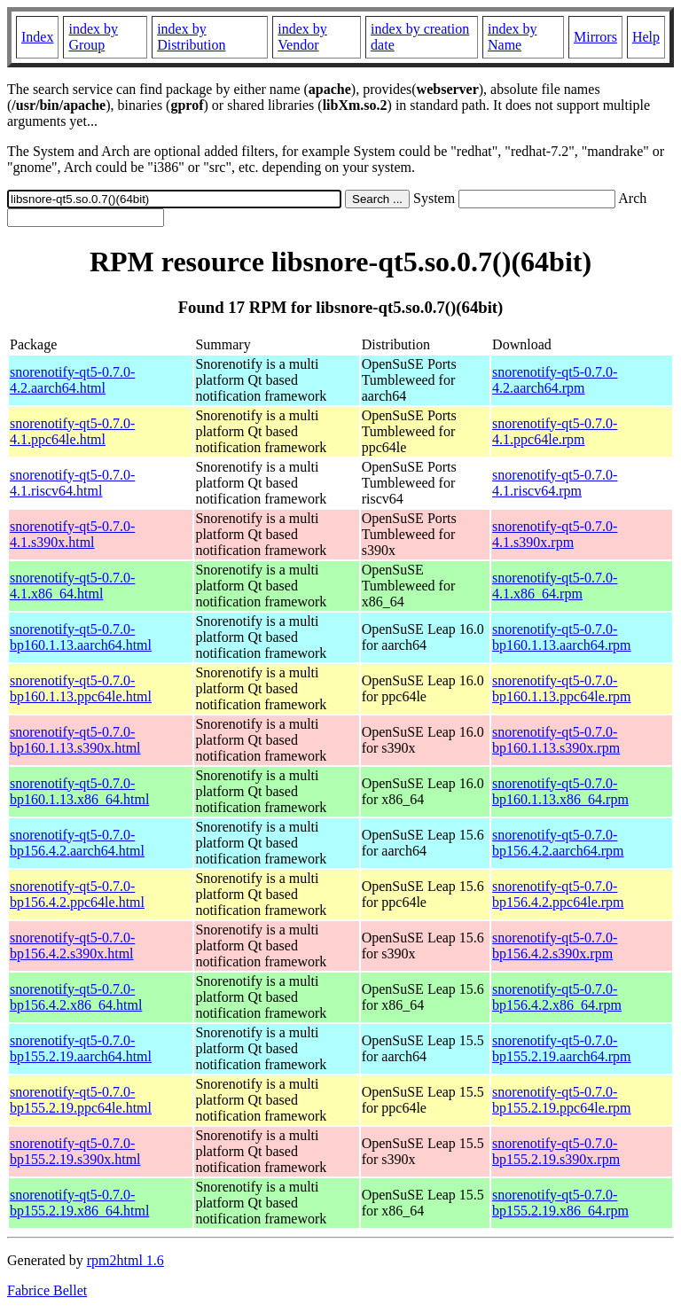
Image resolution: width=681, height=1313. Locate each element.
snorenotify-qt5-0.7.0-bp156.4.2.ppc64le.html (77, 894)
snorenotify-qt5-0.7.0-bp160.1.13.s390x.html (75, 739)
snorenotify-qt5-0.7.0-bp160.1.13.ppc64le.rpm (561, 688)
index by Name (512, 36)
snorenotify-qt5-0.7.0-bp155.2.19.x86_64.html (79, 1202)
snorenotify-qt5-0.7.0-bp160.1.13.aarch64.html (81, 637)
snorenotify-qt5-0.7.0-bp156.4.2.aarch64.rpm (557, 842)
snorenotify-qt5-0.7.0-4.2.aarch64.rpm (554, 379)
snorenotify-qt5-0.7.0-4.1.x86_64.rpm (554, 585)
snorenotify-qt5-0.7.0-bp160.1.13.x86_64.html (79, 791)
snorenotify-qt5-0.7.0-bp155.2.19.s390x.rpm (556, 1151)
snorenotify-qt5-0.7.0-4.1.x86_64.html (72, 585)
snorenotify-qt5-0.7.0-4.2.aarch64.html (72, 379)
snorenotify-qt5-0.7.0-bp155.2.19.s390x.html (75, 1151)
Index (37, 36)
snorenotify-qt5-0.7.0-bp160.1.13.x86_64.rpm (560, 791)
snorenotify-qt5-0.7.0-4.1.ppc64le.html (72, 431)
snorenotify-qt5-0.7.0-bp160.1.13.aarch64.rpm (561, 637)
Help (646, 36)
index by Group (93, 36)
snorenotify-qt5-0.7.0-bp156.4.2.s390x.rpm (554, 945)
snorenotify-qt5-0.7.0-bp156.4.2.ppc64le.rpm (557, 894)
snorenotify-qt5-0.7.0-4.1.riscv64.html (72, 482)
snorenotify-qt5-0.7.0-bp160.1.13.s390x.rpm (556, 739)
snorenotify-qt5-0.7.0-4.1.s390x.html (72, 534)
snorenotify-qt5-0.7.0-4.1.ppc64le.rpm (554, 431)
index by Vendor (302, 36)
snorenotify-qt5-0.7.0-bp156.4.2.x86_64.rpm (557, 996)
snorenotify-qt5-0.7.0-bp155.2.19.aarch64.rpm (561, 1048)
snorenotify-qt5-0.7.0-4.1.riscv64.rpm (554, 482)
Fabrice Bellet (47, 1290)
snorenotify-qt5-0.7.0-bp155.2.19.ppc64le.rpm (561, 1099)
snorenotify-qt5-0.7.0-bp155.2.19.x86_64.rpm (560, 1202)
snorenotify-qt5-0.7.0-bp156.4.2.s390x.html (72, 945)
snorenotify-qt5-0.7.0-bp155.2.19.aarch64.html (81, 1048)
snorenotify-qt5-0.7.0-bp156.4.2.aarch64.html (77, 842)
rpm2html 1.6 (125, 1260)
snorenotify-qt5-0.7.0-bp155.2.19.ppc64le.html (81, 1099)
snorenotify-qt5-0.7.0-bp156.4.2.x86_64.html (76, 996)
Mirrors (595, 36)
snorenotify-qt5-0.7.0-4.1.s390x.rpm (554, 534)
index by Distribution (191, 36)
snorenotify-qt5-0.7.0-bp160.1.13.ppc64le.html (81, 688)
